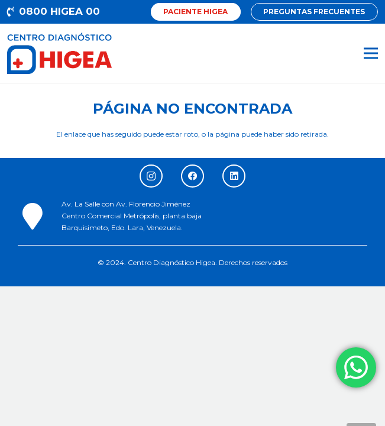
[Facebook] (192, 176)
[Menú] (370, 53)
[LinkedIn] (233, 176)
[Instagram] (151, 176)
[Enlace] (59, 53)
